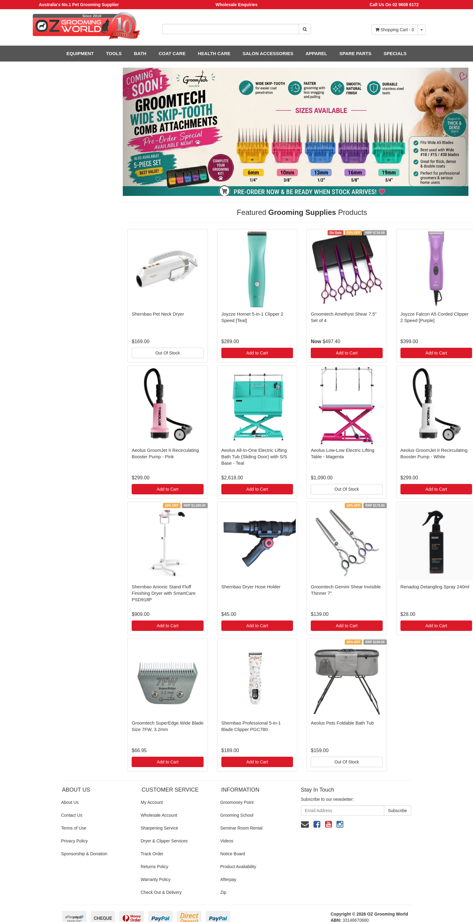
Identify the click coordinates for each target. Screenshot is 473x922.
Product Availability (238, 866)
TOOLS (114, 53)
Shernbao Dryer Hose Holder (250, 586)
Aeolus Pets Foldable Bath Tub (342, 722)
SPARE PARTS (355, 53)
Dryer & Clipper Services (164, 840)
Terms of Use (73, 828)
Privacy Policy (74, 840)
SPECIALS (395, 53)
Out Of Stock (167, 352)
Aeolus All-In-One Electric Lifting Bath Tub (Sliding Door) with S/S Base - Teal (254, 457)
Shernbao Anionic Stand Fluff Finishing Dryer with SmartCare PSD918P (163, 593)
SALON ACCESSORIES (268, 53)
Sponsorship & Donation (84, 853)
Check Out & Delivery (161, 892)
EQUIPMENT (80, 53)
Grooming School (236, 815)
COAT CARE (172, 53)
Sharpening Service (159, 828)
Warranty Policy (156, 879)
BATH (140, 53)
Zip (223, 892)
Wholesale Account (159, 815)
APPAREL (316, 53)
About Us (70, 802)
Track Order (152, 853)
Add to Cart (257, 352)
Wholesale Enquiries (236, 4)
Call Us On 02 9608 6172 (394, 4)
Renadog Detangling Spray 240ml (434, 586)
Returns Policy (154, 866)
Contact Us (71, 815)
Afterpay (228, 879)
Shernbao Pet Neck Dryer (158, 314)
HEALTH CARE (214, 53)
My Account (152, 802)
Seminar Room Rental (241, 828)
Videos (226, 840)
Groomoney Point (236, 802)
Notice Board (232, 853)
